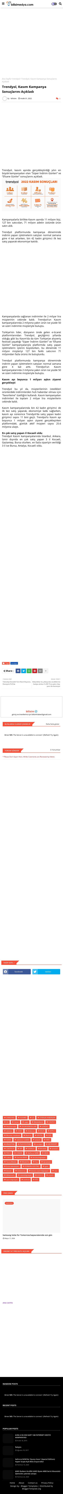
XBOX (46, 1153)
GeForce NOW (33, 1153)
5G (7, 1122)
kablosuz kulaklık (23, 1140)
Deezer (9, 1171)
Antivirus (31, 1131)
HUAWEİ (23, 1117)
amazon (55, 1148)
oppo (26, 1122)
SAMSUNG (10, 1117)
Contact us (33, 1483)
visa (55, 1171)
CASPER (52, 1122)
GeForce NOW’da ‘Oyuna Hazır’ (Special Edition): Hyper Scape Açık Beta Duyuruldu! (35, 1460)
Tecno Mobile (11, 1162)
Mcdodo (43, 1148)
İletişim (18, 1447)
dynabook (47, 1162)
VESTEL (39, 1135)
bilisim (30, 711)
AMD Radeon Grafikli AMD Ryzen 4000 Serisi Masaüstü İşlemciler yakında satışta (37, 1472)
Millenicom (10, 1175)
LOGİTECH (10, 1148)
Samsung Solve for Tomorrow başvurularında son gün (27, 1235)
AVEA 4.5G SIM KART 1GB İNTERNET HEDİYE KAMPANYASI (33, 1436)
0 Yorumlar (55, 749)
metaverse (21, 1171)
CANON (19, 1153)
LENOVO (45, 1126)
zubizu (8, 1157)
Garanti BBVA (22, 1157)
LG (33, 1117)
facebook (19, 971)
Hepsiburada (11, 1126)
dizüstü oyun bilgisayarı (40, 1171)
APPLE (52, 1131)
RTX (36, 1179)
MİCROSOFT (52, 1144)
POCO (8, 1153)
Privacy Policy (47, 1483)
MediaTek (25, 1162)
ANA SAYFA (8, 1302)
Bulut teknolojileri (12, 1166)
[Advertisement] (31, 41)
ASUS (42, 1131)
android (26, 1179)
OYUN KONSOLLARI (29, 1126)
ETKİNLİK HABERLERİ (47, 1117)
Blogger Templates (29, 1486)
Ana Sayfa (6, 78)
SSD (49, 1135)
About (21, 1483)
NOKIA (8, 1140)
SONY (20, 1131)
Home (12, 1483)
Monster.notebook (13, 1135)
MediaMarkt (38, 1122)
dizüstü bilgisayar (39, 1157)
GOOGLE (31, 1148)
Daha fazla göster (52, 724)
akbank (37, 1140)
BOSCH (40, 1175)
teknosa (9, 1131)
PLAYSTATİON (25, 1144)
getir (46, 1166)
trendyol (16, 78)
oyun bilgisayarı (12, 1179)
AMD (48, 1140)
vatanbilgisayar (26, 1175)
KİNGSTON (10, 1144)
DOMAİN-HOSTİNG (32, 1166)
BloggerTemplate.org (31, 1488)
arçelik (50, 1175)
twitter (48, 971)
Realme (28, 1135)
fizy (36, 1162)
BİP (21, 1148)
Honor (16, 1122)
